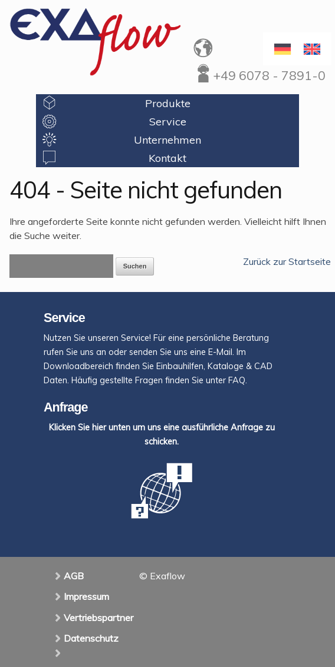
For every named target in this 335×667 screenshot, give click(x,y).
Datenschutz (91, 638)
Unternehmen (167, 140)
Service (167, 121)
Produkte (168, 103)
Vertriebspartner (98, 617)
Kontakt (167, 158)
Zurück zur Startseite (287, 261)
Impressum (86, 596)
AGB (74, 576)
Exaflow (94, 41)
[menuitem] (312, 49)
